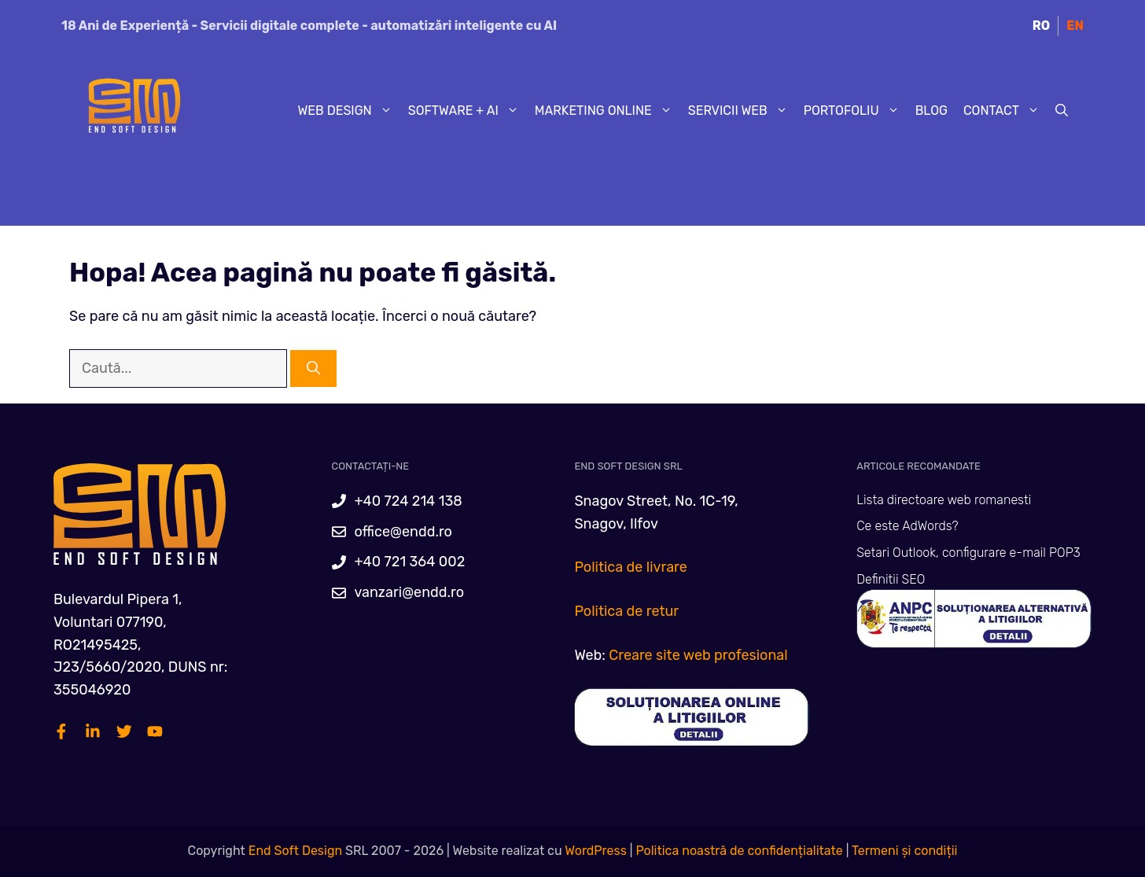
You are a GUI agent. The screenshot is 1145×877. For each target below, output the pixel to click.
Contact (1005, 111)
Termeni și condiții (905, 850)
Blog (931, 110)
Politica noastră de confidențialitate (737, 850)
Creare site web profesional (698, 655)
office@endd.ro (403, 531)
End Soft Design (295, 850)
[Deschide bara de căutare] (1061, 111)
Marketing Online (607, 111)
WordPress (596, 850)
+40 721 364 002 (409, 561)
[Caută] (313, 369)
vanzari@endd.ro (409, 592)
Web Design (349, 111)
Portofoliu (856, 111)
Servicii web (742, 111)
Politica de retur (626, 611)
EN (1075, 25)
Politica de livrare (630, 567)
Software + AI (467, 111)
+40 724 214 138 (408, 501)
